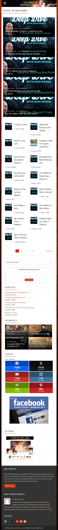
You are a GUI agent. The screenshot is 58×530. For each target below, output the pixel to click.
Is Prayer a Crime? (20, 124)
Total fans (11, 359)
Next (48, 251)
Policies (41, 528)
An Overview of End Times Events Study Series (19, 307)
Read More (10, 485)
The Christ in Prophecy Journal (30, 3)
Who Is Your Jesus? (11, 312)
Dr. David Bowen (25, 28)
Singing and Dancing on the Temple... (45, 127)
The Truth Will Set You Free (44, 509)
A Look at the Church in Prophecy (15, 302)
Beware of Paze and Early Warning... (20, 192)
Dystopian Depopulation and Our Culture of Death (23, 92)
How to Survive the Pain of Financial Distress (20, 72)
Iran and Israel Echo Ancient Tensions (19, 159)
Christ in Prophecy (21, 509)
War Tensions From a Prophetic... (19, 221)
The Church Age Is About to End (15, 297)
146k (6, 359)
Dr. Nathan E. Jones (18, 499)
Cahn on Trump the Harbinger (40, 333)
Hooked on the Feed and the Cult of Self (22, 53)
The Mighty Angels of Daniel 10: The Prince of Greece (40, 344)
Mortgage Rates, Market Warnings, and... (45, 159)
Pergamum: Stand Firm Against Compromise (46, 143)
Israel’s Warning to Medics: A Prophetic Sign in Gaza (23, 32)
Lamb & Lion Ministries (37, 502)
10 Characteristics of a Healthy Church (17, 292)
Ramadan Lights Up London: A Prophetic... (45, 221)
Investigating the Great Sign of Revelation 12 (16, 344)
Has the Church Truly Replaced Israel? (21, 113)
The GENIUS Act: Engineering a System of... (45, 176)
